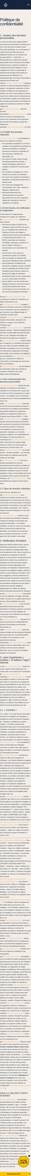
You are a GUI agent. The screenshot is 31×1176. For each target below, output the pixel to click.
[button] (28, 4)
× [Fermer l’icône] (29, 1156)
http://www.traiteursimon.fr (14, 83)
